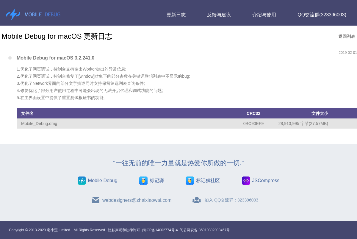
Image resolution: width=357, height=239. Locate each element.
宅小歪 (52, 230)
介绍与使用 (264, 14)
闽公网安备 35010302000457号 (205, 230)
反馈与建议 (219, 14)
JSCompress (266, 180)
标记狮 (157, 180)
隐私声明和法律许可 (124, 230)
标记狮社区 (208, 180)
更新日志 (176, 14)
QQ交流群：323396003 (236, 200)
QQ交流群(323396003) (322, 14)
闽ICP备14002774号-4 (160, 230)
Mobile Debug (103, 180)
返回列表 (347, 36)
